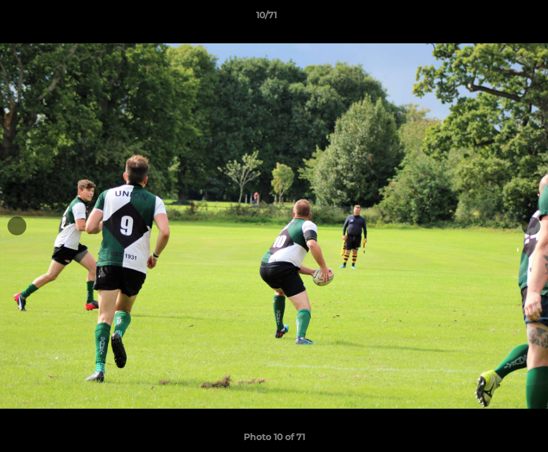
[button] (495, 18)
